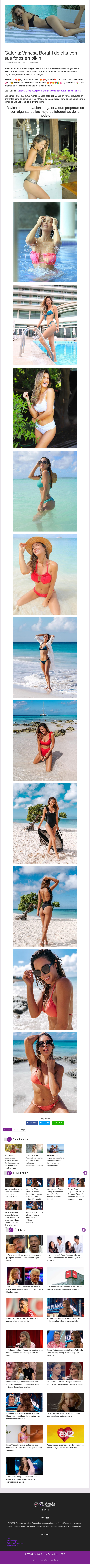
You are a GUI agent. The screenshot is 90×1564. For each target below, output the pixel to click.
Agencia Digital (12, 1545)
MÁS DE (7, 1130)
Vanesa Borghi (19, 1130)
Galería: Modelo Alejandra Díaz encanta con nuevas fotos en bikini (49, 91)
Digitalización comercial (15, 1543)
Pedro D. (11, 62)
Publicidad (43, 1560)
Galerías (35, 62)
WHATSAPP (58, 1123)
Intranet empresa (13, 1541)
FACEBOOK (32, 1123)
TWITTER (44, 1123)
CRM (8, 1538)
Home (34, 1560)
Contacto (54, 1560)
